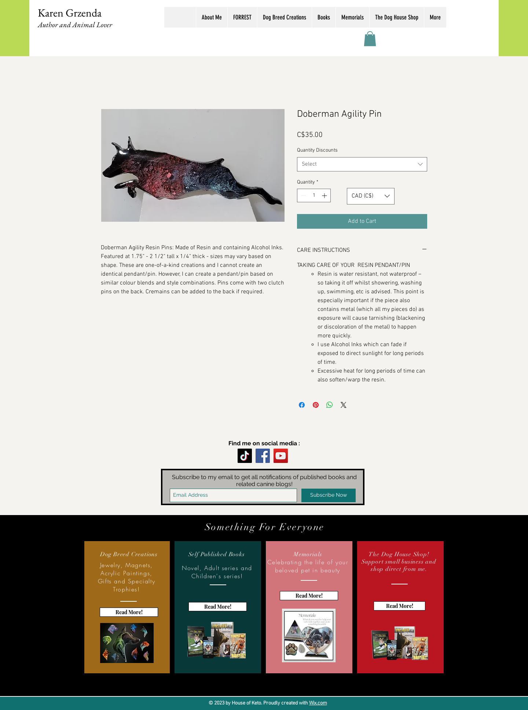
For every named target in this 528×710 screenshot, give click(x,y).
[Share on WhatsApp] (329, 405)
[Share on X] (343, 405)
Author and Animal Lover (75, 24)
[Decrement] (302, 195)
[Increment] (325, 195)
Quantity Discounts (317, 150)
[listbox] (371, 196)
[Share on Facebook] (301, 405)
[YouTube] (281, 456)
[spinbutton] (313, 195)
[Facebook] (263, 456)
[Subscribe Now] (328, 495)
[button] (370, 38)
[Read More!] (129, 612)
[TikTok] (245, 456)
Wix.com (318, 703)
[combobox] (362, 164)
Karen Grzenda (70, 13)
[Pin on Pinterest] (315, 405)
